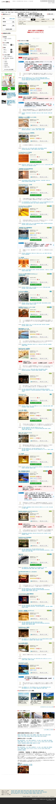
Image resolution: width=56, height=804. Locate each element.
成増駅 (52, 405)
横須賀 (16, 793)
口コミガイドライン (42, 796)
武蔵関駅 (40, 129)
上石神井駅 (33, 129)
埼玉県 (16, 790)
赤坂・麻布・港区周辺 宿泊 (26, 427)
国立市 (36, 736)
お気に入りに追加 (44, 53)
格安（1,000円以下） (32, 740)
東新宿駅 (34, 288)
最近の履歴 (51, 1)
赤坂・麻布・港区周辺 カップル (26, 448)
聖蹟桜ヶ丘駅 (28, 79)
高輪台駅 (31, 467)
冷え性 (49, 741)
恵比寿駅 (51, 269)
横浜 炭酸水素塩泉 (24, 533)
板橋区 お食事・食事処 (46, 405)
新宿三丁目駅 (49, 253)
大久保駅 (27, 288)
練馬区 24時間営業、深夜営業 (40, 128)
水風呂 (45, 740)
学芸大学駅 (23, 224)
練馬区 (19, 734)
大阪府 (30, 790)
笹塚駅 (33, 149)
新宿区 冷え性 (34, 253)
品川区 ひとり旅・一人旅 (30, 466)
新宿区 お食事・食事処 (46, 287)
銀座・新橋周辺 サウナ (25, 639)
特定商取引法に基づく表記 (44, 799)
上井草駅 (37, 129)
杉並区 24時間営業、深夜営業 (26, 180)
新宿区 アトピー (35, 344)
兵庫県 (22, 790)
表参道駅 (47, 390)
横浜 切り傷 (34, 533)
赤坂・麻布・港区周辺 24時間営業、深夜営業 (29, 389)
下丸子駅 (49, 533)
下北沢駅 (23, 165)
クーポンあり (30, 21)
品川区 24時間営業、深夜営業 (48, 466)
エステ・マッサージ (30, 741)
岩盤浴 (52, 741)
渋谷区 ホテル (47, 269)
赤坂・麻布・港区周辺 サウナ (26, 390)
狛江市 (41, 736)
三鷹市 (38, 734)
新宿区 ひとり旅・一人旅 (40, 253)
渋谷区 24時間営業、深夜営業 (42, 148)
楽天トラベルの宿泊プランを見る (36, 161)
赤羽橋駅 (27, 590)
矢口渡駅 (27, 534)
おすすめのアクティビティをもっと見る (46, 706)
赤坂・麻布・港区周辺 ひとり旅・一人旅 (37, 427)
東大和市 (44, 736)
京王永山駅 (23, 79)
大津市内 (38, 793)
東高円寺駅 (31, 181)
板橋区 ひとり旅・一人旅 (30, 405)
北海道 (33, 790)
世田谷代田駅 (31, 165)
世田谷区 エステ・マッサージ (40, 164)
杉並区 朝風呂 (43, 180)
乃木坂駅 (23, 391)
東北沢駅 (42, 149)
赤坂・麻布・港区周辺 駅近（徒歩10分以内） (43, 389)
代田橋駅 (35, 149)
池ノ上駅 (26, 165)
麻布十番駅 (29, 429)
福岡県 (42, 790)
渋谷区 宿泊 (23, 269)
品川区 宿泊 (23, 466)
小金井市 (19, 736)
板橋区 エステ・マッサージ (38, 405)
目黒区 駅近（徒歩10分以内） (48, 223)
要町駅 (36, 568)
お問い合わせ (52, 796)
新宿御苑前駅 (27, 254)
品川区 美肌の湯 (24, 658)
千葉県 (19, 790)
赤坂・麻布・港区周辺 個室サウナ (36, 390)
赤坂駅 (27, 624)
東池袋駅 (42, 568)
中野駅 (34, 181)
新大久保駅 (23, 288)
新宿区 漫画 (43, 324)
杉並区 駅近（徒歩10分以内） (36, 180)
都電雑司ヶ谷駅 (39, 688)
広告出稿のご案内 (35, 796)
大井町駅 (23, 659)
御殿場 (27, 793)
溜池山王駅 (30, 624)
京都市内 (34, 793)
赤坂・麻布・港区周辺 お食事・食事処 (41, 428)
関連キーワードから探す (6, 794)
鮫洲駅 (26, 659)
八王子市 (28, 734)
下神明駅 (29, 659)
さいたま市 (22, 793)
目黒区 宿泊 (23, 223)
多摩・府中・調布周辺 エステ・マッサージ (28, 77)
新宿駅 (46, 253)
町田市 (49, 734)
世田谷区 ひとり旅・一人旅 (31, 164)
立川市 (31, 734)
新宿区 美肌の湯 (28, 253)
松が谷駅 (38, 79)
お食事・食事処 (20, 741)
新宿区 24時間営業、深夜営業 (42, 369)
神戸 (41, 793)
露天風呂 (50, 740)
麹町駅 (34, 624)
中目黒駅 (34, 224)
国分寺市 (32, 736)
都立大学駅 (31, 224)
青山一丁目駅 (51, 390)
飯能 (25, 793)
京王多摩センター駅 (34, 79)
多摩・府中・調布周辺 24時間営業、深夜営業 (29, 78)
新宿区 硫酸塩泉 (24, 344)
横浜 (12, 793)
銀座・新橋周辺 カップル (25, 638)
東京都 (27, 790)
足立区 (22, 734)
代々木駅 (23, 254)
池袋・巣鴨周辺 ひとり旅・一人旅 (41, 567)
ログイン (49, 2)
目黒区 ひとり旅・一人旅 (30, 223)
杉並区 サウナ (48, 180)
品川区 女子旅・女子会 (39, 658)
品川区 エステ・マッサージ (47, 658)
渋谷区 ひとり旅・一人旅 (25, 148)
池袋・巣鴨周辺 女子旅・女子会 (46, 687)
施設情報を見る (34, 53)
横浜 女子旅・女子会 (40, 533)
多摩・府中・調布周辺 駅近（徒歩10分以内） (43, 78)
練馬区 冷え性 (24, 128)
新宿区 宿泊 (23, 253)
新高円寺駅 (27, 181)
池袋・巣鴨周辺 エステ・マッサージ (27, 688)
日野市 (25, 736)
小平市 (22, 736)
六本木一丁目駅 (35, 590)
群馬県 (25, 790)
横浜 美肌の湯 (30, 533)
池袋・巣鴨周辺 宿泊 (25, 567)
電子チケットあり (22, 21)
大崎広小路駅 (27, 467)
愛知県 (39, 790)
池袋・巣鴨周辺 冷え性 (32, 567)
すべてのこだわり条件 (8, 69)
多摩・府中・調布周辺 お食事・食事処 (41, 77)
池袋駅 (33, 568)
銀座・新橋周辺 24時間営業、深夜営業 (46, 638)
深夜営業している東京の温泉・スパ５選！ (25, 764)
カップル (39, 741)
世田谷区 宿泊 (24, 164)
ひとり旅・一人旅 (40, 740)
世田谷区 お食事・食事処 (49, 164)
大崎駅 (34, 467)
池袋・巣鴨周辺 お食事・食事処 (26, 568)
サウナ (27, 740)
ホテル (25, 741)
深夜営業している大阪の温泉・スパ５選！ (25, 765)
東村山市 (28, 736)
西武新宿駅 (31, 288)
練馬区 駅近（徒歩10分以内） (26, 129)
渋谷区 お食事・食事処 (33, 148)
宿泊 (47, 740)
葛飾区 (24, 734)
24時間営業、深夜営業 (22, 749)
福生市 (38, 736)
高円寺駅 (23, 181)
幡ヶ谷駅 (39, 149)
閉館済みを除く (44, 21)
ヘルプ (48, 796)
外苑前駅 (43, 390)
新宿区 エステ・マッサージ (38, 287)
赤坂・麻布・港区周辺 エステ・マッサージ (28, 428)
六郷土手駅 (45, 533)
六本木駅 (49, 428)
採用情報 (53, 799)
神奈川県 (12, 790)
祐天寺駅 (27, 224)
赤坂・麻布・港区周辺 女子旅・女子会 (27, 449)
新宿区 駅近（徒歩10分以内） (26, 370)
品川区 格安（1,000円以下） (38, 466)
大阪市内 (30, 793)
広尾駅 (30, 270)
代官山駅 (23, 270)
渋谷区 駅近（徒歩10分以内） (26, 149)
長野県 (36, 790)
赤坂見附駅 (23, 624)
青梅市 (41, 734)
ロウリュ (35, 741)
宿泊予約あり (37, 21)
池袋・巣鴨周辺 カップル (25, 687)
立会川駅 (32, 659)
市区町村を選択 (9, 29)
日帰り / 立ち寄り (7, 38)
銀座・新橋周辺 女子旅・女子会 (35, 638)
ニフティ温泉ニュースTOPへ (48, 729)
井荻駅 (43, 129)
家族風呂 (6, 65)
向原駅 (46, 688)
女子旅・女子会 (44, 741)
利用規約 (49, 799)
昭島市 (46, 734)
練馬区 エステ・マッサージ (31, 128)
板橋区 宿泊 (23, 405)
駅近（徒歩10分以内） (22, 740)
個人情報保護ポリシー (35, 799)
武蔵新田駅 (23, 534)
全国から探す (12, 18)
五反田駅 (23, 467)
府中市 (44, 734)
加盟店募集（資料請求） (27, 796)
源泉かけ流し (7, 66)
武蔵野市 (34, 734)
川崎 (14, 793)
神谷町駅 (23, 607)
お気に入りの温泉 (43, 1)
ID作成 (53, 2)
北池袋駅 (38, 568)
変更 (13, 21)
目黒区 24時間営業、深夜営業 (38, 223)
